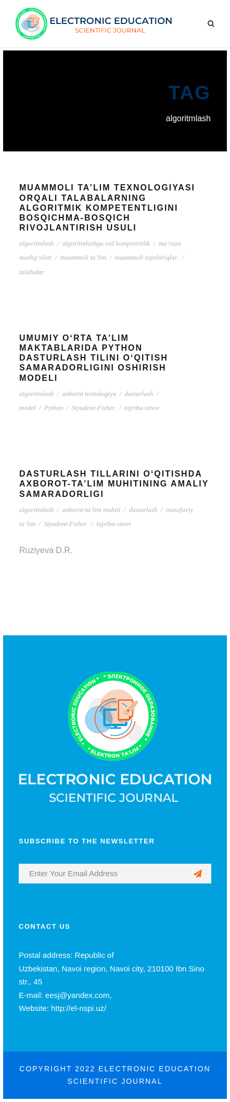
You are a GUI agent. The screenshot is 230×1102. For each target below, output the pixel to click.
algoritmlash (36, 243)
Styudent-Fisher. (94, 408)
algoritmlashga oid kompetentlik (106, 243)
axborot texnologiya (89, 394)
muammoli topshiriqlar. (146, 257)
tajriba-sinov (141, 408)
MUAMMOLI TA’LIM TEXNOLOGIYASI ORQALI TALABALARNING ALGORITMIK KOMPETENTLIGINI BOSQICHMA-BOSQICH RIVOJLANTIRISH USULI (107, 207)
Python (53, 408)
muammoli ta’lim (83, 257)
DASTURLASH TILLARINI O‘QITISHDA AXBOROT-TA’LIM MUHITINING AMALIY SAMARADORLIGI (114, 483)
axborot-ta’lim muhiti (91, 510)
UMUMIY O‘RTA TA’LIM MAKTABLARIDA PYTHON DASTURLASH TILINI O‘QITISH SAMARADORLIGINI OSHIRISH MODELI (93, 358)
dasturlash (139, 394)
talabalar (31, 272)
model (27, 408)
